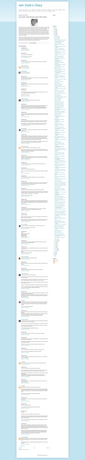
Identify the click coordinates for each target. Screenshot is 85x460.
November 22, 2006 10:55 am (25, 73)
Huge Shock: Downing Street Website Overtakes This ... (59, 52)
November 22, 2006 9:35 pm (25, 376)
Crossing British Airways (57, 95)
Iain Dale (56, 261)
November (56, 37)
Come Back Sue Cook (57, 141)
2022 (54, 27)
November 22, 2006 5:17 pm (25, 307)
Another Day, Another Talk (58, 123)
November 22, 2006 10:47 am (25, 57)
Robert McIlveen (23, 146)
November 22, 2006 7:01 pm (25, 345)
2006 (54, 35)
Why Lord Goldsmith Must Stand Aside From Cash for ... (60, 236)
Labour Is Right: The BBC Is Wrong (59, 112)
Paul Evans (23, 128)
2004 (54, 253)
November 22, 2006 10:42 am (25, 50)
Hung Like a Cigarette (57, 99)
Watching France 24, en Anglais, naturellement (59, 120)
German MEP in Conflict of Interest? (59, 156)
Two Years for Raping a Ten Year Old (59, 205)
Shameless (56, 151)
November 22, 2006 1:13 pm (25, 178)
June (55, 244)
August (56, 241)
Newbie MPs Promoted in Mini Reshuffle (60, 224)
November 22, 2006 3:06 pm (25, 237)
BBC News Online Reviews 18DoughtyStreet (58, 61)
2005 (54, 252)
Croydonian (23, 71)
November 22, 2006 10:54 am (25, 68)
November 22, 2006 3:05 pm (25, 228)
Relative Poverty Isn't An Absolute (59, 102)
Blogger (46, 455)
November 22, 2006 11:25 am (25, 131)
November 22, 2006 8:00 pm (25, 358)
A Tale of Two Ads (57, 187)
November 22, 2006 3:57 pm (25, 259)
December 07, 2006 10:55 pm (25, 434)
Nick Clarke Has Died (57, 100)
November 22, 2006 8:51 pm (25, 364)
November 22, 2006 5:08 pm (25, 270)
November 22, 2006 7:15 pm (25, 352)
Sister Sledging (56, 157)
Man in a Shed (23, 224)
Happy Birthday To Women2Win (59, 104)
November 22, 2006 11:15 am (25, 125)
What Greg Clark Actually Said (58, 103)
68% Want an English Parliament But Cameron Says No (59, 72)
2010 (54, 30)
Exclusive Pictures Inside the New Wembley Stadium (59, 146)
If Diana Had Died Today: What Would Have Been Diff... (59, 65)
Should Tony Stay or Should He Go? (59, 237)
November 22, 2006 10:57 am (25, 79)
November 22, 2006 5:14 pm (25, 288)
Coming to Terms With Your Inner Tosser (60, 93)
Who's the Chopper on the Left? (59, 136)
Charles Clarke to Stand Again (58, 57)
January (56, 250)
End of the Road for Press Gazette (59, 66)
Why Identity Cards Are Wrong (58, 196)
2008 (54, 32)
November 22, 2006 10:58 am (25, 86)
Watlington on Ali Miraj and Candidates (60, 183)
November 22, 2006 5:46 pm (25, 329)
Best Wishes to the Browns (58, 43)
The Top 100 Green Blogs (58, 98)
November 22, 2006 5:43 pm (25, 316)
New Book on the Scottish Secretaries (59, 197)
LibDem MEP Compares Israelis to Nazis (60, 182)
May (55, 245)
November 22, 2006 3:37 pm (25, 253)
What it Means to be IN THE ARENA (59, 188)
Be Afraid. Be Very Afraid (58, 113)
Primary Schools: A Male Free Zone (59, 204)
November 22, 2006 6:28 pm (25, 334)
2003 (54, 254)
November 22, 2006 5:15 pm (25, 297)
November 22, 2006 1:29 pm (25, 185)
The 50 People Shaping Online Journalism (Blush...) (58, 207)
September (56, 240)
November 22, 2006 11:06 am (25, 109)
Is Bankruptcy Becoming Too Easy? (59, 221)
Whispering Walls (24, 256)
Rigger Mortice (23, 65)
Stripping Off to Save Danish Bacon (59, 75)
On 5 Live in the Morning (58, 186)
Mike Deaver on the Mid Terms (58, 227)
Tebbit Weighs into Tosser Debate (59, 90)
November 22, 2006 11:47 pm (25, 394)
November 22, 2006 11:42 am (25, 143)
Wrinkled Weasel (23, 273)
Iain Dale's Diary (30, 5)
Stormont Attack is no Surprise (58, 81)
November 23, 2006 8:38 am (25, 408)
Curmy (22, 361)
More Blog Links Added (57, 70)
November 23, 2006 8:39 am (25, 420)
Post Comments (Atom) (26, 449)
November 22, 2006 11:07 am (25, 116)
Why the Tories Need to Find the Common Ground (59, 107)
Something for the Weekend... (58, 84)
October (56, 239)
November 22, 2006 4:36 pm (25, 265)
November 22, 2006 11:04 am (25, 101)
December (56, 36)
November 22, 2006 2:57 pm (25, 210)
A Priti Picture (56, 118)
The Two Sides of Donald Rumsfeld (59, 212)
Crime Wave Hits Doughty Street (59, 48)
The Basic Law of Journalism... (58, 198)
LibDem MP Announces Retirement (59, 148)
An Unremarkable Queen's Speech (59, 152)
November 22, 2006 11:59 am (25, 152)
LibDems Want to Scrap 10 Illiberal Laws (60, 213)
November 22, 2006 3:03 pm (25, 221)
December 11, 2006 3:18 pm (25, 444)
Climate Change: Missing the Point (59, 160)
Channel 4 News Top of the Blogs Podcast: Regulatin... (59, 41)
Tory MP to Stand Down (57, 85)
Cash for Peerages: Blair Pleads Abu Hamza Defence (59, 159)
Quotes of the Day (57, 38)
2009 (54, 31)
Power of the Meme (57, 80)
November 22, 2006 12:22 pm (25, 159)
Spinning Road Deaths (57, 231)
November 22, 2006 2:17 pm (25, 204)
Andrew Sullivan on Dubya (58, 181)
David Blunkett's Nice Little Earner (59, 203)
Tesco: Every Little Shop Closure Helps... (60, 178)
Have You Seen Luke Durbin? (58, 230)
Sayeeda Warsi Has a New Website (59, 111)
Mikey (22, 300)
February (56, 249)
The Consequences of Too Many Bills (59, 169)
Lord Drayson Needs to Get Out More (59, 69)
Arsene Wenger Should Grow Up (59, 234)
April (55, 246)
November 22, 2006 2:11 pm (25, 196)
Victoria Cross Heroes (57, 220)
